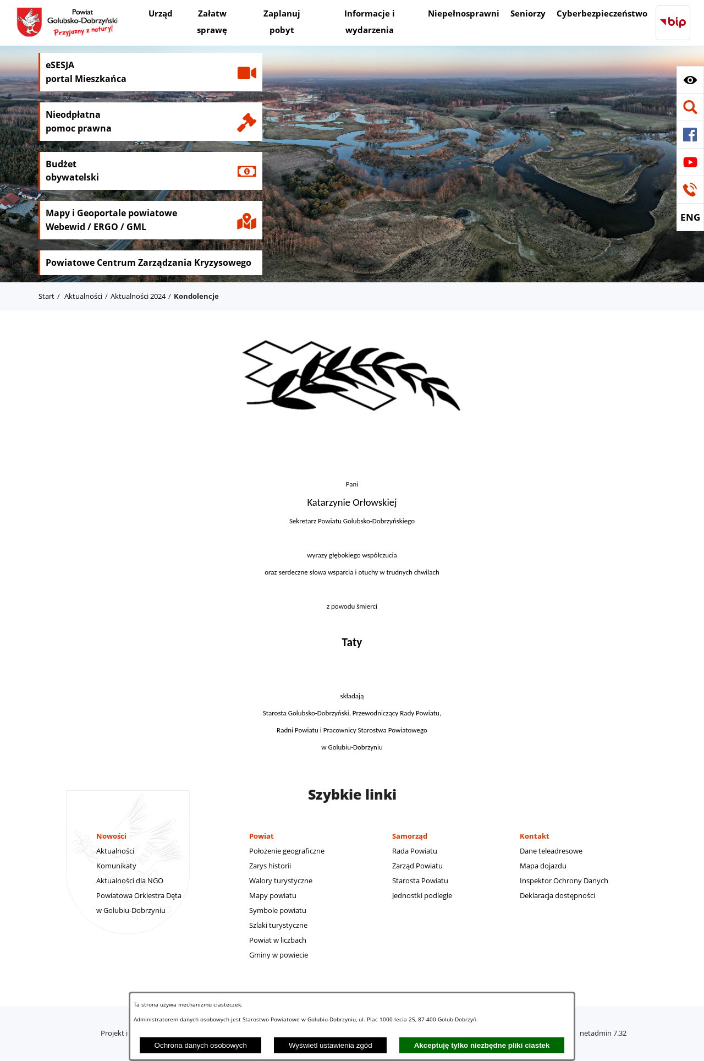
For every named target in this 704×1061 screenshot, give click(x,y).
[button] (690, 80)
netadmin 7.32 (603, 1033)
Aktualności (83, 296)
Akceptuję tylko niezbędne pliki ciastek (482, 1045)
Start (46, 296)
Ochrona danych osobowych (201, 1045)
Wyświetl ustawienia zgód (330, 1045)
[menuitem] (160, 14)
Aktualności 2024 (138, 296)
